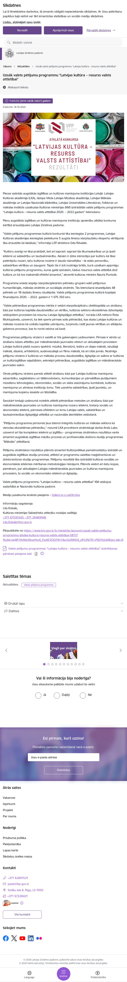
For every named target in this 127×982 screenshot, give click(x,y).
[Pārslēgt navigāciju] (63, 974)
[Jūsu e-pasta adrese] (63, 757)
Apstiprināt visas (63, 30)
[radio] (40, 694)
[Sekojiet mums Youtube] (22, 938)
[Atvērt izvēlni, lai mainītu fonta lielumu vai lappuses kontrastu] (97, 975)
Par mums (9, 816)
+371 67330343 (13, 517)
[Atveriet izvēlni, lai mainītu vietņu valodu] (29, 975)
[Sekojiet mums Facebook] (6, 938)
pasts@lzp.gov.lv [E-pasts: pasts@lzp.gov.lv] (18, 884)
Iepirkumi (9, 804)
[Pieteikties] (63, 770)
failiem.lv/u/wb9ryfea (66, 495)
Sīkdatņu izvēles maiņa (17, 856)
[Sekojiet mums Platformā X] (14, 938)
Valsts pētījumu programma (38, 584)
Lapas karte (10, 850)
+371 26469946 (35, 517)
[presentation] (32, 713)
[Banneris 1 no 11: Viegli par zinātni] (63, 650)
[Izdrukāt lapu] (63, 603)
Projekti (8, 810)
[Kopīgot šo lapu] (63, 611)
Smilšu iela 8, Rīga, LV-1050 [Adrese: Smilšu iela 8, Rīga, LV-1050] (25, 890)
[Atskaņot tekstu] (18, 87)
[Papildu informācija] (42, 553)
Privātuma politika (14, 838)
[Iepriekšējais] (6, 650)
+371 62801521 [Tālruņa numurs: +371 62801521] (18, 878)
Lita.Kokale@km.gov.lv (17, 522)
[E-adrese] (10, 903)
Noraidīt (22, 30)
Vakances (9, 798)
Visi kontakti (22, 914)
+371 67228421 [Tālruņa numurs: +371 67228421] (17, 896)
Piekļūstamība (12, 844)
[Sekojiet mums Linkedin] (31, 938)
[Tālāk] (120, 650)
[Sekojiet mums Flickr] (39, 938)
